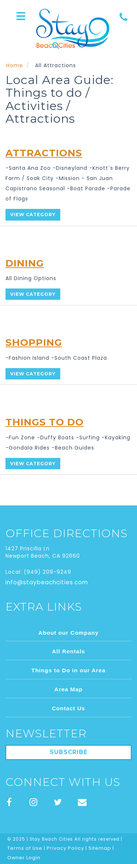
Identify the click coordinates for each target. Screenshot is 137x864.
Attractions (43, 153)
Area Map (68, 689)
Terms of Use (24, 848)
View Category (33, 214)
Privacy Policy (65, 848)
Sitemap (99, 848)
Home (14, 65)
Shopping (33, 342)
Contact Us (68, 708)
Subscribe (69, 752)
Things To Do (44, 422)
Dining (24, 263)
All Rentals (68, 651)
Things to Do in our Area (68, 670)
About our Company (68, 633)
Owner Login (24, 858)
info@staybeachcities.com (46, 582)
